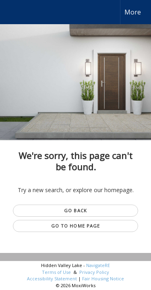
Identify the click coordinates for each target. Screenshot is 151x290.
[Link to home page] (13, 12)
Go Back (75, 210)
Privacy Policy (94, 272)
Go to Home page (75, 226)
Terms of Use (56, 272)
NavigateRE (98, 265)
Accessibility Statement (52, 279)
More (132, 12)
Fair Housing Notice (103, 279)
